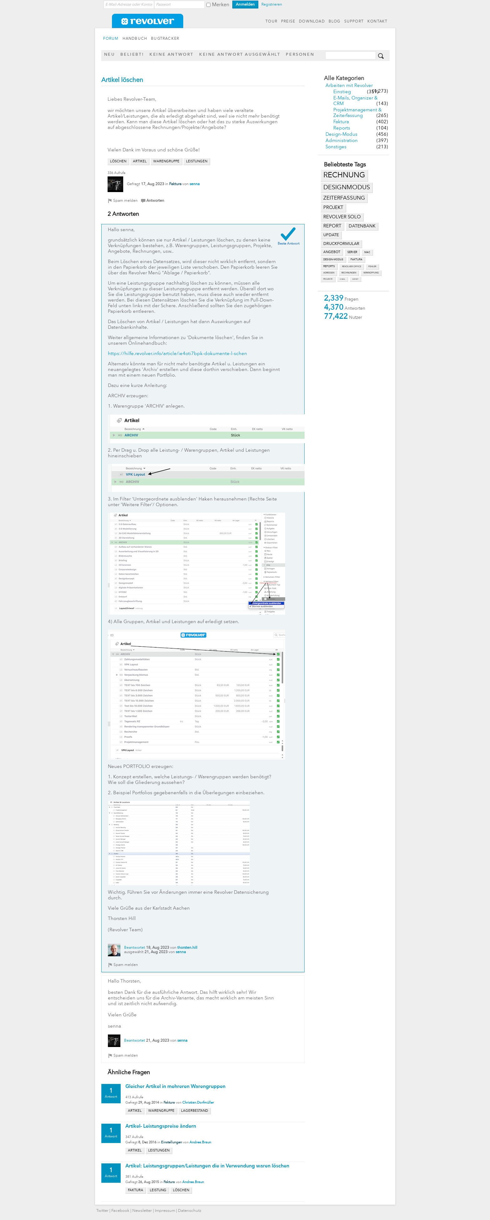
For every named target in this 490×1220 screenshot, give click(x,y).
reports (329, 266)
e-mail (342, 279)
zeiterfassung (344, 198)
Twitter (102, 1211)
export (355, 279)
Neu (109, 55)
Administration (342, 141)
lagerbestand (194, 1111)
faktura (356, 259)
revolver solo (342, 217)
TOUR (271, 21)
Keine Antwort (171, 55)
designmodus (346, 188)
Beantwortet (134, 948)
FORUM (111, 39)
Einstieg (342, 92)
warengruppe (166, 161)
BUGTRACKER (165, 39)
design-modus (333, 259)
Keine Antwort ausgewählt (239, 55)
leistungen (196, 161)
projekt (333, 208)
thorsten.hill (187, 948)
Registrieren (271, 5)
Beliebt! (132, 55)
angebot (331, 252)
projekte (328, 279)
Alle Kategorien (344, 78)
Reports (341, 128)
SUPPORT (354, 21)
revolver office (351, 267)
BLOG (335, 21)
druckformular (341, 244)
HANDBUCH (135, 39)
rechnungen (348, 273)
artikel (140, 161)
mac (367, 252)
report (332, 226)
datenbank (362, 226)
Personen (300, 55)
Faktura (341, 122)
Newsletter (142, 1211)
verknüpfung (371, 273)
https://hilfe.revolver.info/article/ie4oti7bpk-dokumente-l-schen (177, 354)
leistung (158, 1190)
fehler (372, 267)
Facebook (120, 1211)
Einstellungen (171, 1142)
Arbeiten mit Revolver (349, 86)
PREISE (288, 21)
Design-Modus (341, 134)
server (352, 252)
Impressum (165, 1211)
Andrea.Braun (200, 1142)
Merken (220, 5)
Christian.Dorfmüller (198, 1103)
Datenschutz (189, 1211)
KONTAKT (377, 21)
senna (194, 184)
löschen (118, 161)
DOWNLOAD (312, 21)
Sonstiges (336, 147)
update (331, 235)
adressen (328, 273)
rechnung (344, 175)
